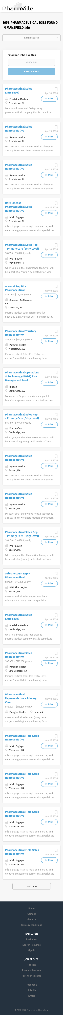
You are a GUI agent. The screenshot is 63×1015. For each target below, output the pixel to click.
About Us (31, 919)
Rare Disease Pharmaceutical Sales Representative (18, 206)
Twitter (31, 995)
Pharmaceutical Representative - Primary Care (20, 698)
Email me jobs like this (22, 55)
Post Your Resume (31, 975)
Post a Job (31, 939)
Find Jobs (31, 965)
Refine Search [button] (31, 37)
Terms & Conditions (31, 925)
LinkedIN (31, 990)
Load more (31, 886)
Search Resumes (32, 945)
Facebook (32, 984)
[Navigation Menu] (57, 5)
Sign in (31, 950)
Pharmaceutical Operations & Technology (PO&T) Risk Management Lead (22, 376)
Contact (31, 914)
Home (31, 908)
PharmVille (43, 1010)
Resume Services (31, 970)
